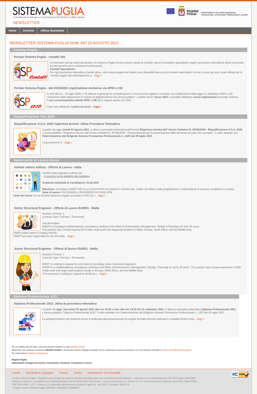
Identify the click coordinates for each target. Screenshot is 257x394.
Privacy (64, 372)
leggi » (98, 75)
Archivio (28, 30)
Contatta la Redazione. (37, 353)
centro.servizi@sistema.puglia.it (176, 350)
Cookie (78, 372)
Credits (16, 372)
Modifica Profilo (78, 347)
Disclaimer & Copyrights (40, 372)
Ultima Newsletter (52, 30)
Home (12, 30)
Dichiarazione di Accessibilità (104, 372)
